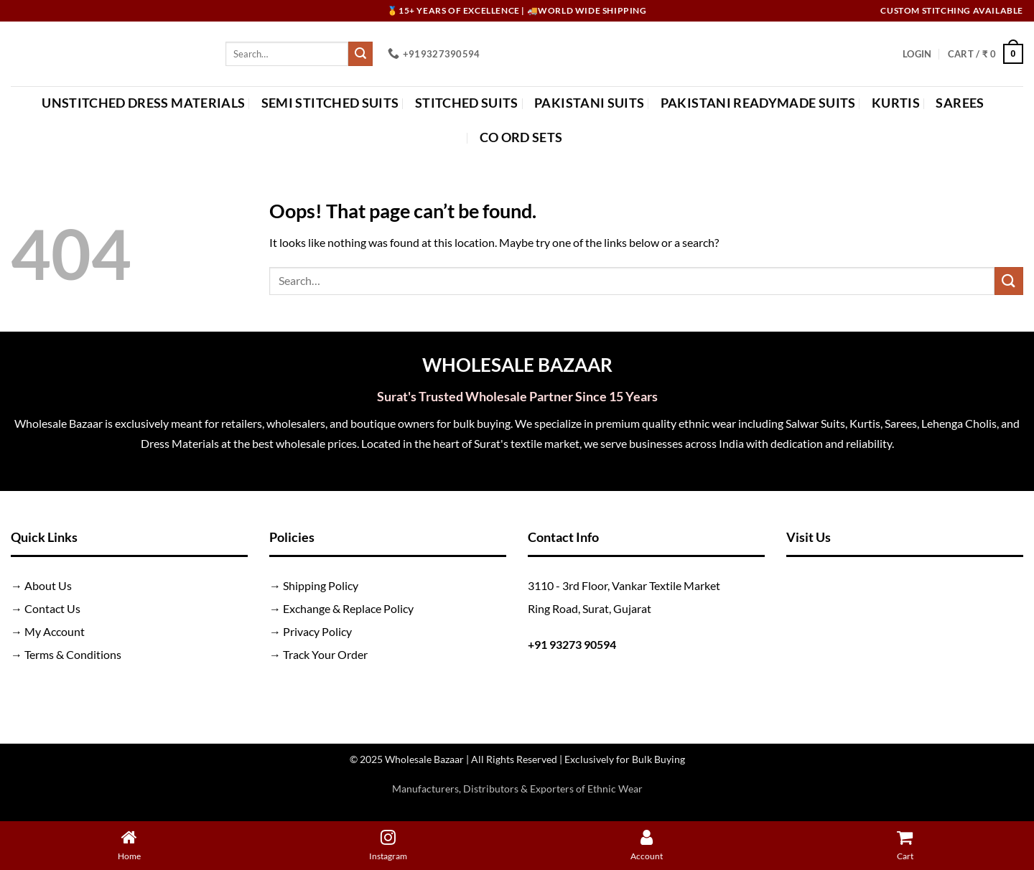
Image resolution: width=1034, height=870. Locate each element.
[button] (917, 53)
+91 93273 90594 (572, 644)
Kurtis (896, 103)
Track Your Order (325, 654)
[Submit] (360, 54)
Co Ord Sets (521, 137)
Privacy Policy (317, 631)
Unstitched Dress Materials (143, 103)
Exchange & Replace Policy (348, 608)
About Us (48, 585)
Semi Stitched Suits (330, 103)
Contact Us (52, 608)
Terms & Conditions (72, 654)
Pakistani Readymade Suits (758, 103)
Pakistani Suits (589, 103)
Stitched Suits (466, 103)
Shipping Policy (320, 585)
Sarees (960, 103)
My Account (54, 631)
